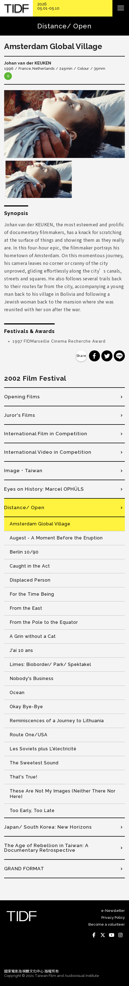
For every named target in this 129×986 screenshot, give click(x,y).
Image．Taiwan (23, 470)
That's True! (24, 777)
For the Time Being (32, 594)
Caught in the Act (30, 566)
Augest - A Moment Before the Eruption (56, 538)
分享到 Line (119, 355)
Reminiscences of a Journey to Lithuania (57, 720)
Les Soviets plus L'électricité (43, 748)
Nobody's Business (32, 678)
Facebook (93, 935)
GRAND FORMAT (24, 868)
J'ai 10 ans (21, 650)
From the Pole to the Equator (44, 622)
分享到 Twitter (106, 355)
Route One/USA (29, 734)
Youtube (111, 935)
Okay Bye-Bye (26, 706)
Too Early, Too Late (32, 810)
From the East (26, 608)
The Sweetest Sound (34, 762)
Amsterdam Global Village (40, 523)
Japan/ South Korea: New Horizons (48, 827)
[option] (64, 124)
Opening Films (22, 396)
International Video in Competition (47, 452)
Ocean (17, 692)
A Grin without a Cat (33, 636)
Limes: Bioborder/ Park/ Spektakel (50, 664)
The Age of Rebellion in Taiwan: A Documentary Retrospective (46, 848)
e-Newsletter (113, 911)
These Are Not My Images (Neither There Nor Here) (62, 793)
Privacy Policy (113, 917)
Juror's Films (19, 415)
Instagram (120, 935)
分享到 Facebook (94, 355)
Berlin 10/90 (24, 552)
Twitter (102, 935)
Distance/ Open (24, 507)
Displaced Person (30, 580)
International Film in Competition (45, 433)
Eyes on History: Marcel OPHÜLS (44, 489)
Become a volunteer (106, 924)
